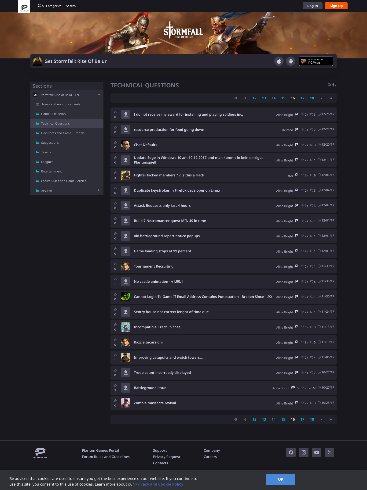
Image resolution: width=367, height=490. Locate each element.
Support (160, 450)
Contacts (160, 463)
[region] (183, 480)
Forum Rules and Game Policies (63, 181)
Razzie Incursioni (148, 342)
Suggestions (50, 142)
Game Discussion (53, 114)
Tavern (46, 152)
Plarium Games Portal (100, 450)
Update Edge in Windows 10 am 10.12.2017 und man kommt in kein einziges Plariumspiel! (198, 160)
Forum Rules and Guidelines (106, 456)
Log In (312, 6)
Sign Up (336, 6)
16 (293, 98)
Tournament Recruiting (153, 266)
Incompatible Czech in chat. (157, 327)
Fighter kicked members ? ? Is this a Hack (169, 175)
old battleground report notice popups (167, 236)
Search (71, 6)
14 (273, 98)
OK (280, 479)
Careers (210, 456)
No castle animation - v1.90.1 (158, 281)
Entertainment (51, 171)
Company (212, 450)
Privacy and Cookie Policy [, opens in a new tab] (159, 484)
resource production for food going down (169, 129)
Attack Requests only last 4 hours (162, 205)
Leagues (47, 162)
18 (312, 98)
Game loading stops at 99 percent (162, 251)
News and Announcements (61, 104)
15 (283, 98)
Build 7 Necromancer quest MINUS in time (170, 220)
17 (302, 98)
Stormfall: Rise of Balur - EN (59, 95)
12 (254, 98)
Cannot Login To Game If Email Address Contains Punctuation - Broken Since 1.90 (203, 296)
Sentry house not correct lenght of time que (171, 312)
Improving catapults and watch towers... (168, 357)
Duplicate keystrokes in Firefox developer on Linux (177, 190)
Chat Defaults (145, 145)
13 (264, 98)
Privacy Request (166, 456)
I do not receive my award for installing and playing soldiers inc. (188, 114)
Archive (46, 190)
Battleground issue (150, 388)
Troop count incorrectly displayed (162, 372)
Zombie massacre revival (155, 403)
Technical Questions (55, 123)
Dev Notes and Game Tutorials (62, 133)
